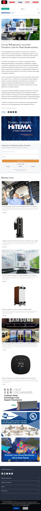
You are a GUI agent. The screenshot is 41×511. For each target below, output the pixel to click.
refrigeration (10, 108)
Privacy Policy (25, 505)
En (37, 8)
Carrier (14, 108)
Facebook (33, 166)
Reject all (25, 508)
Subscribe (5, 8)
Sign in (23, 8)
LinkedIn (20, 166)
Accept (16, 508)
